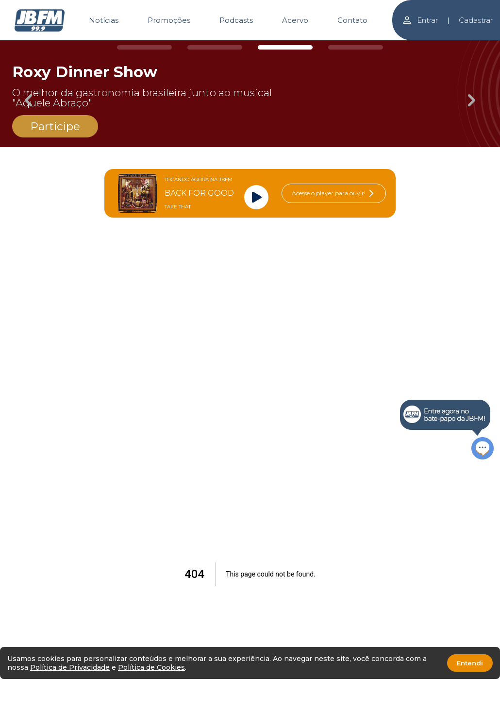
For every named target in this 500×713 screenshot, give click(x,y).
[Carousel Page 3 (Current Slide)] (285, 47)
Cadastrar (476, 20)
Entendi (470, 663)
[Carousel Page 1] (144, 47)
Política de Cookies (151, 667)
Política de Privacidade (70, 667)
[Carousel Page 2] (214, 47)
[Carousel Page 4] (355, 47)
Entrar (420, 20)
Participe (55, 126)
